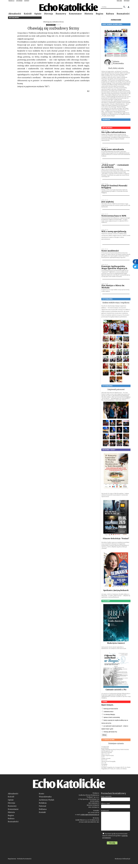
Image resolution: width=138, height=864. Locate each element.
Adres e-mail (105, 803)
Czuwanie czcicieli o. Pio (116, 690)
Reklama (43, 809)
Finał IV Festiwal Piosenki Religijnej (114, 186)
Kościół (28, 13)
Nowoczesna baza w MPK (113, 216)
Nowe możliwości (110, 251)
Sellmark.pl (126, 859)
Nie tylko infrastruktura (113, 132)
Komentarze (75, 13)
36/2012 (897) (51, 24)
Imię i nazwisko (106, 796)
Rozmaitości (123, 13)
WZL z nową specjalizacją (113, 231)
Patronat (42, 806)
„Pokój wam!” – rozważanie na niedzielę (115, 166)
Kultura (110, 13)
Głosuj (104, 735)
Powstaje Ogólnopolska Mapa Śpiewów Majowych (114, 267)
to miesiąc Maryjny (108, 714)
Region (99, 13)
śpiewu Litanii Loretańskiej (111, 717)
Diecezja (48, 13)
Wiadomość (105, 810)
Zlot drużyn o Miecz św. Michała (113, 286)
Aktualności (14, 13)
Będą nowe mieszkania (112, 149)
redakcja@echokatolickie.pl (89, 814)
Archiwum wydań (116, 19)
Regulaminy (12, 859)
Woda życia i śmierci (116, 643)
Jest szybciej (107, 202)
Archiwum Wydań (46, 800)
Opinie (37, 13)
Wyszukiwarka (45, 797)
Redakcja (43, 803)
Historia (88, 13)
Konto (41, 793)
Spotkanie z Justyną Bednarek (116, 590)
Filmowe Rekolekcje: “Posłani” (116, 538)
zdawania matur (107, 711)
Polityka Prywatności (24, 859)
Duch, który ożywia (116, 68)
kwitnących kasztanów (110, 708)
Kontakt (42, 812)
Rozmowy (61, 13)
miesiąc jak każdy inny (109, 732)
